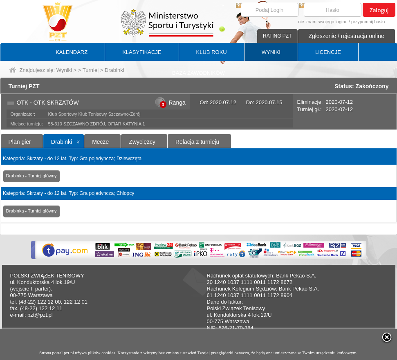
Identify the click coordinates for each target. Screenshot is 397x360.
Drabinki (61, 142)
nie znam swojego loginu (322, 21)
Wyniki (64, 70)
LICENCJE (328, 52)
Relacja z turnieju (197, 142)
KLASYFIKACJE (141, 52)
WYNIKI (271, 52)
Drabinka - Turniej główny (31, 175)
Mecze (100, 142)
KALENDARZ (71, 52)
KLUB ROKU (211, 52)
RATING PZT (277, 36)
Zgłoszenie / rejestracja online (346, 36)
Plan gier (20, 142)
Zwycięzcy (142, 142)
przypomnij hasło (368, 21)
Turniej (91, 70)
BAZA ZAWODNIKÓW (198, 73)
